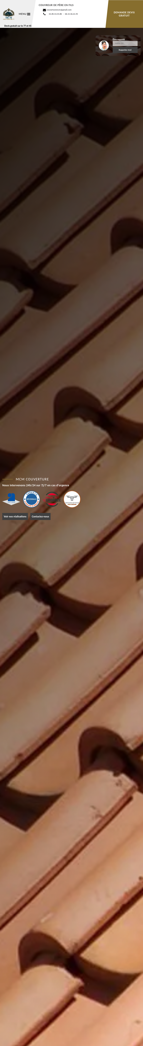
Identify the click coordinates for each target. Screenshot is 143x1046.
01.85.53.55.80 (55, 14)
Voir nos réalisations (15, 516)
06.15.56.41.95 (71, 14)
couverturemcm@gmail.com (59, 10)
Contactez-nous (40, 516)
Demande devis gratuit (124, 14)
